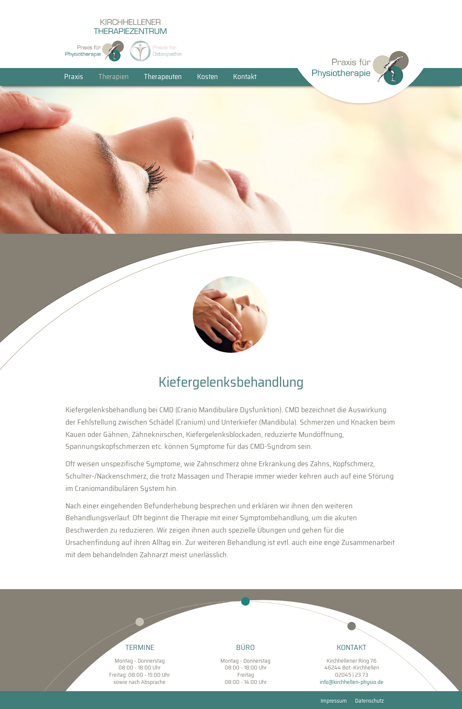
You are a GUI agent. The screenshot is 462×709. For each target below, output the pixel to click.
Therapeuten (163, 76)
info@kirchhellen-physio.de (351, 682)
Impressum (334, 700)
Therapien (114, 76)
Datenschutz (369, 700)
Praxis (73, 76)
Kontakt (244, 76)
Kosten (207, 76)
